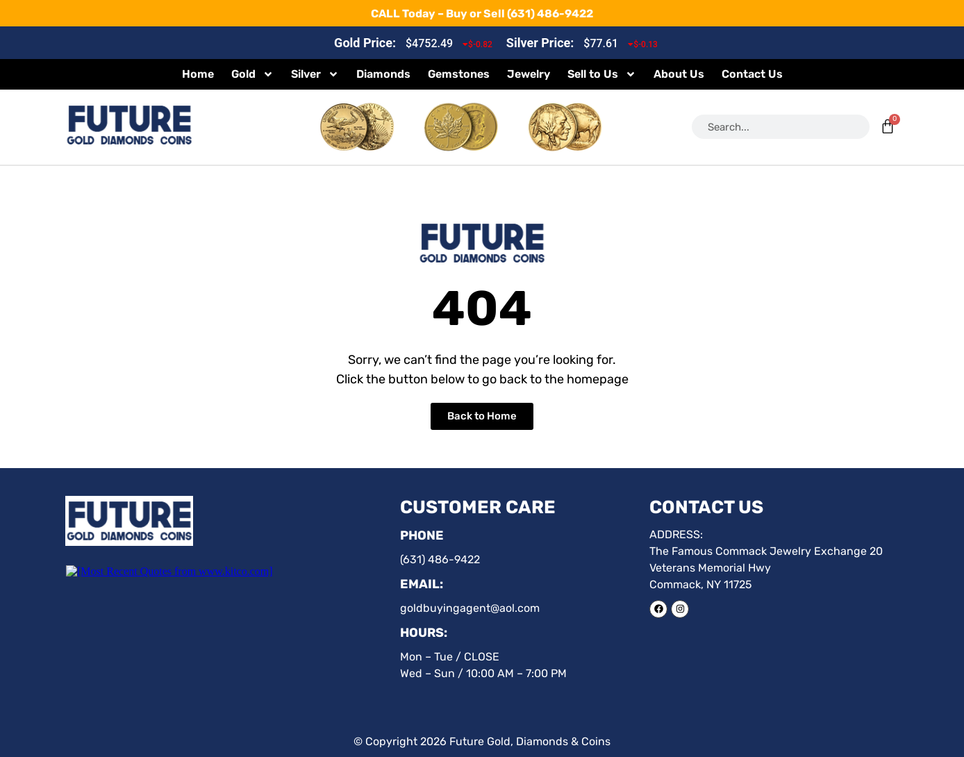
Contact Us (752, 74)
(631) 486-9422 (550, 13)
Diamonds (383, 74)
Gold (252, 74)
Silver (315, 74)
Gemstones (459, 74)
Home (198, 74)
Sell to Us (601, 74)
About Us (679, 74)
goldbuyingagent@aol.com (470, 608)
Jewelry (528, 74)
